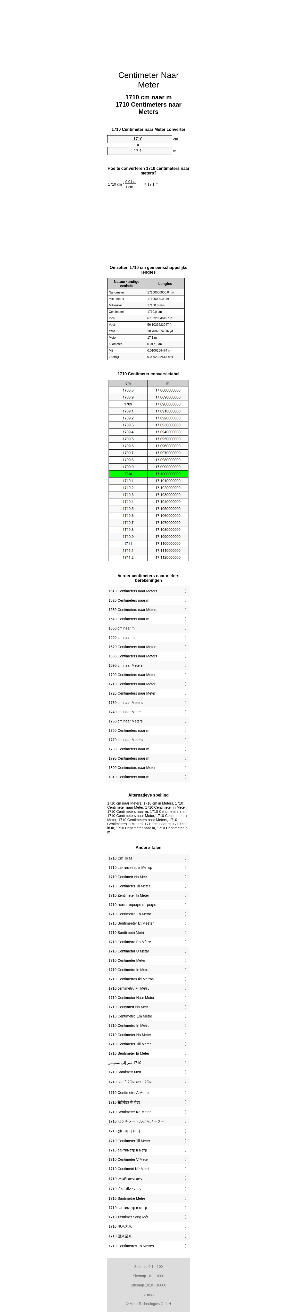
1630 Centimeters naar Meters (133, 610)
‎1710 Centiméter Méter (127, 960)
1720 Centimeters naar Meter (132, 693)
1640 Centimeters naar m (129, 619)
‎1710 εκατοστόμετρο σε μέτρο (132, 905)
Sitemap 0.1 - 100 (148, 1267)
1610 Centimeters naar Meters (133, 591)
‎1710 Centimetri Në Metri (129, 1169)
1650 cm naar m (122, 628)
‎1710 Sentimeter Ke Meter (130, 1112)
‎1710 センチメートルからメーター (136, 1121)
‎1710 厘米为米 (120, 1226)
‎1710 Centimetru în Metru (129, 1025)
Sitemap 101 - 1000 (148, 1276)
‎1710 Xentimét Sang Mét (128, 1217)
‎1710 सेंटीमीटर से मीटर (124, 1102)
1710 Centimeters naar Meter (132, 684)
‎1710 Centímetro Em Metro (130, 1016)
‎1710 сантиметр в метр (128, 1150)
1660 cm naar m (122, 637)
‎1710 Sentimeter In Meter (129, 1053)
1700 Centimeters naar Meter (132, 675)
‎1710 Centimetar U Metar (129, 951)
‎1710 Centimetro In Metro (129, 970)
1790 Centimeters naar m (129, 758)
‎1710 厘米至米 (120, 1236)
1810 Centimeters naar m (129, 777)
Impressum (148, 1294)
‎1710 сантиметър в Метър (130, 867)
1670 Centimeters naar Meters (133, 647)
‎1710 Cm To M (120, 858)
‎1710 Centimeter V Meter (129, 1159)
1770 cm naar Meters (126, 740)
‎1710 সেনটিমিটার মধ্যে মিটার (130, 1082)
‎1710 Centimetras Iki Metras (131, 979)
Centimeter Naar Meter (148, 79)
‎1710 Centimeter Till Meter (130, 1044)
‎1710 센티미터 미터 (124, 1131)
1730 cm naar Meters (126, 703)
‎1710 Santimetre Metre (127, 1198)
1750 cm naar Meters (126, 721)
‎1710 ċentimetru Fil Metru (129, 988)
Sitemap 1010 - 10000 (148, 1285)
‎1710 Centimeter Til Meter (129, 886)
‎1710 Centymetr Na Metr (128, 1007)
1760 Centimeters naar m (129, 730)
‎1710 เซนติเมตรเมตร (125, 1179)
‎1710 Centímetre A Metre (129, 1093)
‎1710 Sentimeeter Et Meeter (131, 923)
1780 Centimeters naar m (129, 749)
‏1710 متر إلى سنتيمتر (125, 1063)
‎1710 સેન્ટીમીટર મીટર (125, 1189)
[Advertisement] (63, 33)
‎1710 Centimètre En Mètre (130, 942)
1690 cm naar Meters (126, 665)
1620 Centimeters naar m (129, 600)
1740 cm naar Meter (125, 712)
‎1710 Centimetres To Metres (131, 1246)
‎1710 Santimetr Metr (125, 1072)
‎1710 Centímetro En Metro (130, 914)
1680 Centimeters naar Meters (133, 656)
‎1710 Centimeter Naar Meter (131, 998)
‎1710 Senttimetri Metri (126, 933)
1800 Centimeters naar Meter (132, 768)
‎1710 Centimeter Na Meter (130, 1035)
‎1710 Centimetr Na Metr (128, 877)
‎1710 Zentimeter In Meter (129, 895)
